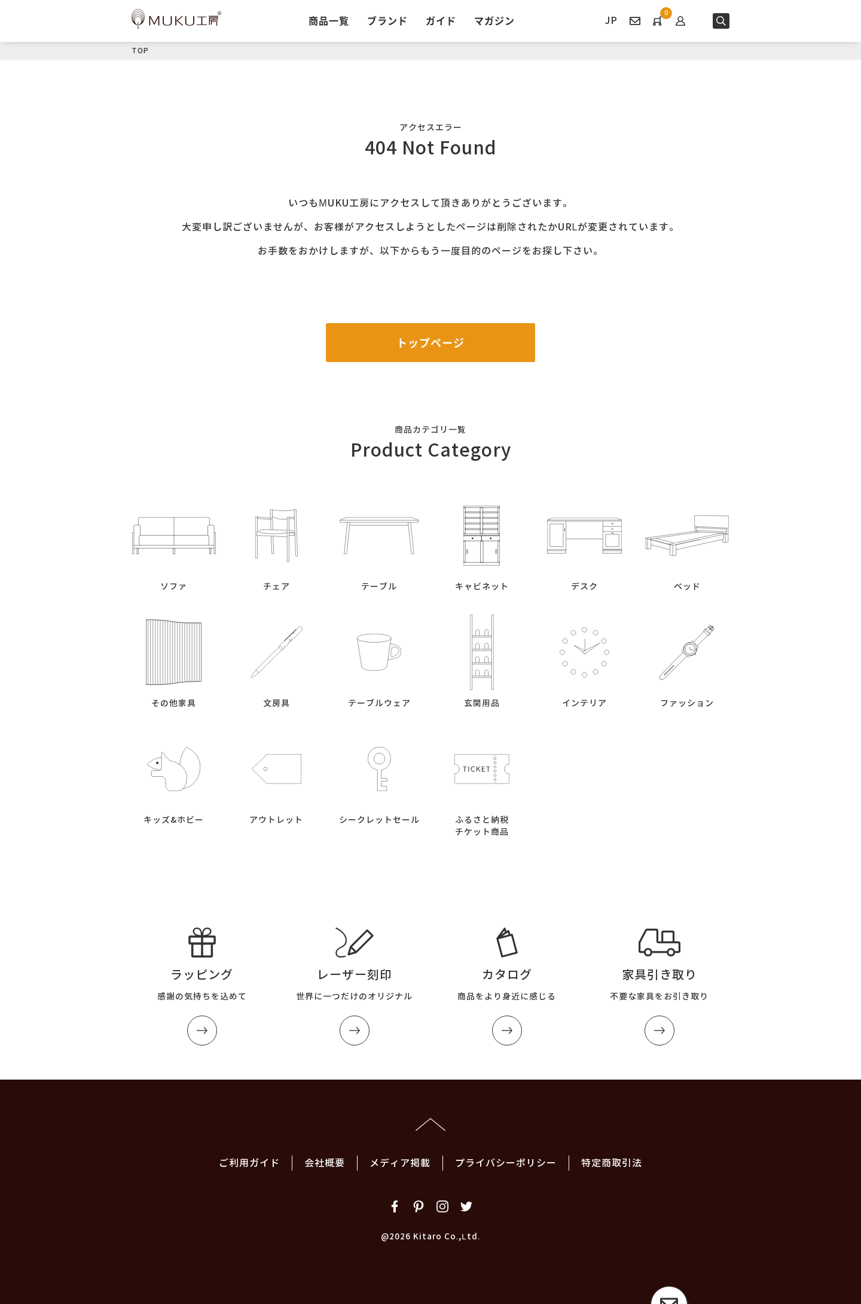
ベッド (687, 542)
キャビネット (481, 542)
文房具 (276, 659)
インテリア (584, 659)
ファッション (687, 659)
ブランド (387, 20)
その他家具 (174, 659)
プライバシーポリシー (506, 1163)
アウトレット (276, 776)
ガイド (441, 20)
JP (611, 20)
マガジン (494, 20)
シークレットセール (379, 776)
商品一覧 (329, 20)
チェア (276, 542)
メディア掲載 (400, 1163)
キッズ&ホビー (174, 776)
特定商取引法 (611, 1163)
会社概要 (324, 1163)
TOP (140, 50)
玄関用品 (481, 659)
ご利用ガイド (249, 1163)
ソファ (174, 542)
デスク (584, 542)
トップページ (430, 343)
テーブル (379, 542)
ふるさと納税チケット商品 (481, 782)
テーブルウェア (379, 659)
